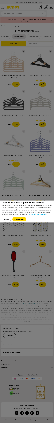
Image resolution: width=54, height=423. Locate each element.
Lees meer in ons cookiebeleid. (38, 214)
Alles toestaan (19, 219)
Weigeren (6, 219)
